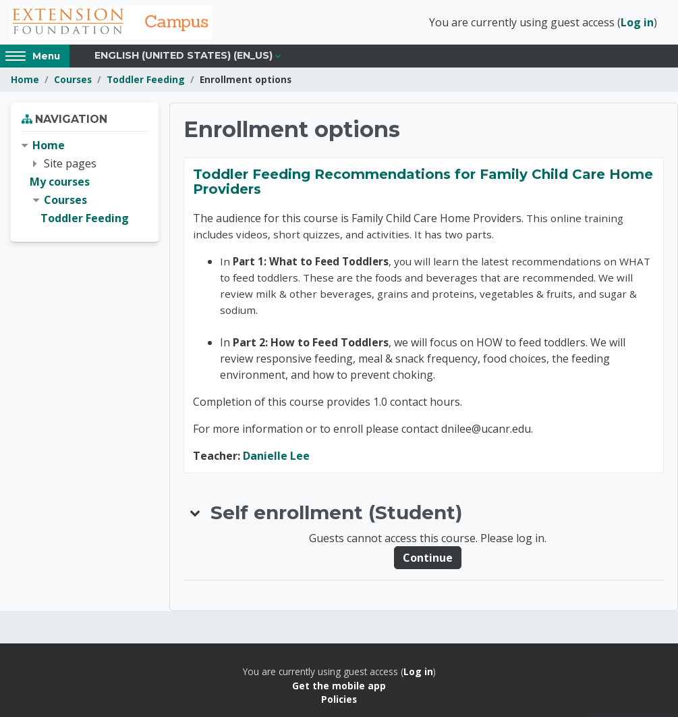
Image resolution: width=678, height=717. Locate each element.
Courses (73, 79)
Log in (637, 22)
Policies (339, 699)
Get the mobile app (339, 685)
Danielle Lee (276, 455)
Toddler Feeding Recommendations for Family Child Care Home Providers (423, 181)
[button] (195, 512)
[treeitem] (85, 182)
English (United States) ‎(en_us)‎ (183, 55)
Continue (428, 557)
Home (25, 79)
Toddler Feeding (146, 79)
